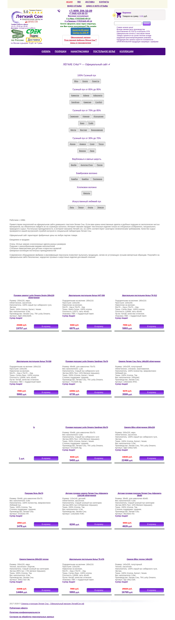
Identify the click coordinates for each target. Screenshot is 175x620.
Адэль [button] (90, 207)
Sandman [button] (75, 102)
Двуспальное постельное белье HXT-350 (87, 295)
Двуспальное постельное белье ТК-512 (139, 295)
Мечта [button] (73, 130)
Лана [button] (92, 151)
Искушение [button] (98, 116)
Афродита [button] (97, 95)
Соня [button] (92, 144)
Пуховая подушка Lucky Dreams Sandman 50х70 (86, 427)
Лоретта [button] (95, 81)
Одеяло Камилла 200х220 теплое (34, 559)
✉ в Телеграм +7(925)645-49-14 (78, 21)
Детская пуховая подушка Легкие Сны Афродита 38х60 (139, 494)
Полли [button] (100, 165)
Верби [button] (73, 165)
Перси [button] (81, 207)
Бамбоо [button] (85, 179)
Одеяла (46, 51)
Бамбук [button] (74, 179)
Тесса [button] (100, 144)
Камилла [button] (75, 95)
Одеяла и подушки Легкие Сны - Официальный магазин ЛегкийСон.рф (52, 604)
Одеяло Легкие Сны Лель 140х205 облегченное (139, 361)
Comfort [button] (98, 102)
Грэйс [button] (90, 123)
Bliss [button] (76, 81)
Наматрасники (80, 51)
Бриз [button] (82, 123)
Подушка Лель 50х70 (34, 493)
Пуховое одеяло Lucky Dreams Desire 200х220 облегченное (34, 296)
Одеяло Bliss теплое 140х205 (139, 559)
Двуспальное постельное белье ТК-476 (86, 559)
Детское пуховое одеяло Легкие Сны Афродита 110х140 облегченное (86, 494)
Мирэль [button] (86, 193)
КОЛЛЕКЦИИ (126, 51)
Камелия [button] (87, 102)
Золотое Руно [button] (87, 165)
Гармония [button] (74, 116)
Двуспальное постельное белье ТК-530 (34, 361)
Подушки (60, 51)
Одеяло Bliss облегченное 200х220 (139, 427)
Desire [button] (85, 81)
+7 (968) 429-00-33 (78, 13)
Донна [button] (72, 144)
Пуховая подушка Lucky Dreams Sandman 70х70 (86, 361)
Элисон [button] (100, 207)
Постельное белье (104, 51)
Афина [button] (86, 95)
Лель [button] (72, 207)
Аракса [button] (82, 144)
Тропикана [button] (97, 179)
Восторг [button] (83, 130)
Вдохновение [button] (97, 130)
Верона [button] (82, 151)
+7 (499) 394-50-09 (80, 11)
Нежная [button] (86, 116)
